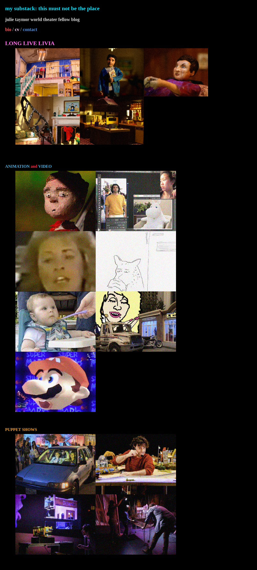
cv (17, 29)
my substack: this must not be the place (52, 8)
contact (30, 29)
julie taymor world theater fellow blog (42, 19)
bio (8, 29)
